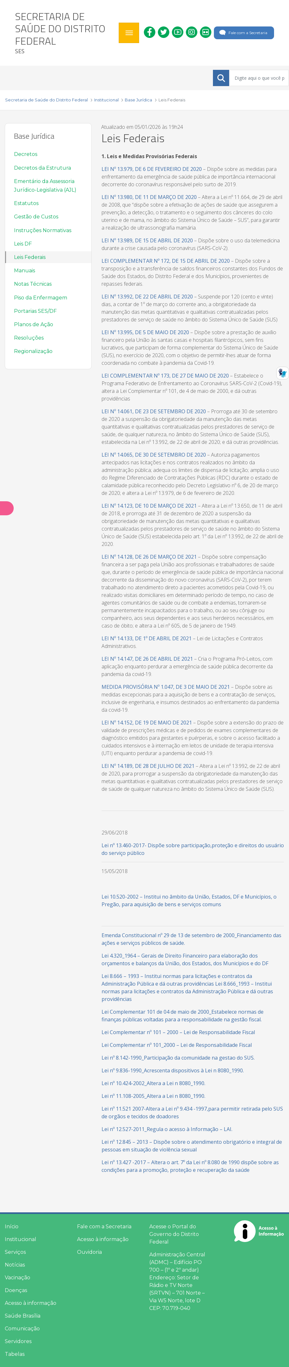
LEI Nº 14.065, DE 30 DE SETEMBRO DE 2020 (154, 454)
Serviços (15, 1252)
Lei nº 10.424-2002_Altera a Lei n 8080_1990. (153, 1083)
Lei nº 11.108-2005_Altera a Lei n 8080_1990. (153, 1095)
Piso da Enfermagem (40, 298)
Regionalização (33, 351)
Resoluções (29, 338)
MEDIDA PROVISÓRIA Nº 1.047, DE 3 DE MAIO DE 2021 (166, 686)
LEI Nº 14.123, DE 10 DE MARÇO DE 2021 (149, 505)
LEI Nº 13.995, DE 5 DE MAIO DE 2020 (145, 332)
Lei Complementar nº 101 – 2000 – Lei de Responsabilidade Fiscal (178, 1032)
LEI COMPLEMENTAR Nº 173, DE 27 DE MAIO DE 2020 (165, 375)
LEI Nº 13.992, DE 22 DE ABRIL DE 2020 (147, 296)
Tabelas (15, 1354)
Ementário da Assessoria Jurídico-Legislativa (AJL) (45, 185)
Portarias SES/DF (35, 311)
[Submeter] (221, 78)
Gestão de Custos (36, 217)
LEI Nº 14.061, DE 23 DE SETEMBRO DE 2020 (154, 411)
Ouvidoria (89, 1252)
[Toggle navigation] (129, 33)
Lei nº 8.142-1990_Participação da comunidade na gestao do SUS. (178, 1057)
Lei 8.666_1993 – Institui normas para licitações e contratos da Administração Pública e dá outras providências (187, 991)
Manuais (24, 271)
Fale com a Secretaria (242, 33)
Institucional (20, 1239)
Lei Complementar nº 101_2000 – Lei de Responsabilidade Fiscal (177, 1044)
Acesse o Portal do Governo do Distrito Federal (174, 1234)
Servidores (18, 1341)
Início (11, 1227)
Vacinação (17, 1278)
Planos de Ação (33, 324)
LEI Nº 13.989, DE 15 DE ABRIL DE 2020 (147, 240)
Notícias (15, 1265)
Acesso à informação (30, 1303)
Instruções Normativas (42, 230)
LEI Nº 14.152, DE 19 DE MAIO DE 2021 (147, 722)
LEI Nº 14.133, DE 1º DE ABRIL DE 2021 (147, 638)
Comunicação (22, 1329)
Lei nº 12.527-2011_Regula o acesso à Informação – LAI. (167, 1129)
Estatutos (26, 203)
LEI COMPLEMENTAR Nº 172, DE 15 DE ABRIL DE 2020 (166, 260)
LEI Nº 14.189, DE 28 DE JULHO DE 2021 (148, 765)
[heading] (64, 32)
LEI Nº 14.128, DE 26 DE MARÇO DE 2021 (149, 556)
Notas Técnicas (33, 284)
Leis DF (23, 244)
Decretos (25, 154)
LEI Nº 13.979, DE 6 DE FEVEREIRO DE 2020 (152, 169)
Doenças (16, 1290)
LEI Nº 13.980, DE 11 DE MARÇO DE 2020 (149, 197)
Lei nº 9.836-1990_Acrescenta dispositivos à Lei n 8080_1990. (173, 1070)
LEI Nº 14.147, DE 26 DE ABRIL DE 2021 (147, 658)
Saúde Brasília (22, 1316)
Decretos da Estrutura (42, 168)
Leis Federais (30, 257)
